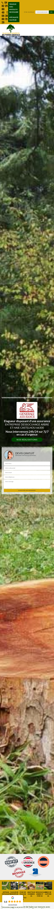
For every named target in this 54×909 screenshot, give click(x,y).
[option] (6, 889)
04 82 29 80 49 (5, 7)
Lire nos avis (12, 904)
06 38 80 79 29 (5, 17)
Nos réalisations (27, 439)
